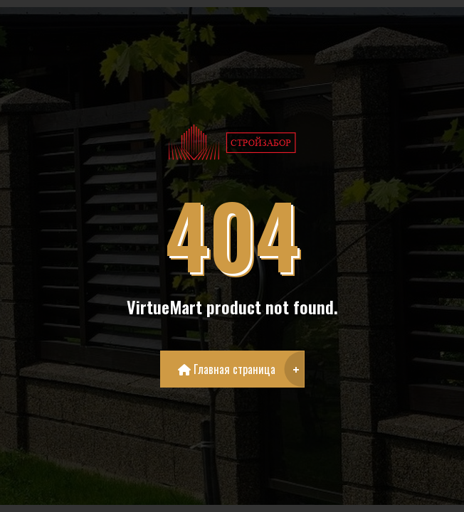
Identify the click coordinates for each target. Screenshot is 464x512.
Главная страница (226, 369)
